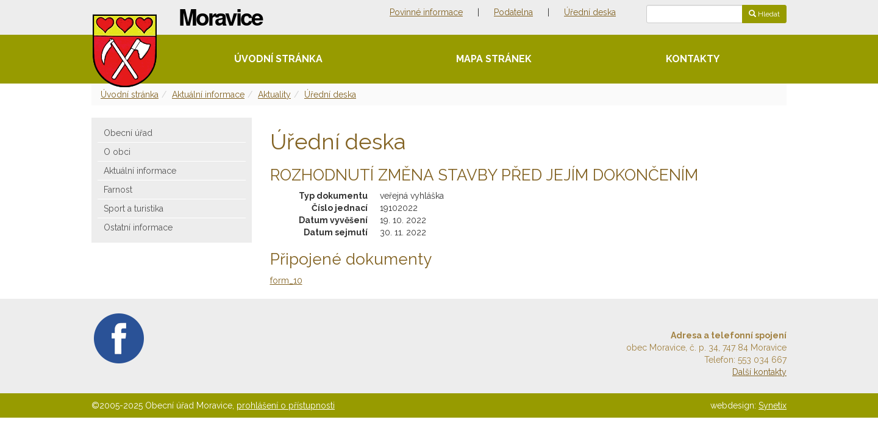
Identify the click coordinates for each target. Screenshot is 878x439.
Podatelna (513, 12)
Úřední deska (590, 12)
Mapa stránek (494, 59)
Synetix (772, 405)
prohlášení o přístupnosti (286, 405)
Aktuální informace (208, 94)
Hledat (764, 14)
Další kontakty (759, 372)
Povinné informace (426, 12)
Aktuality (274, 94)
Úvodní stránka (278, 59)
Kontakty (692, 59)
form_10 (286, 280)
